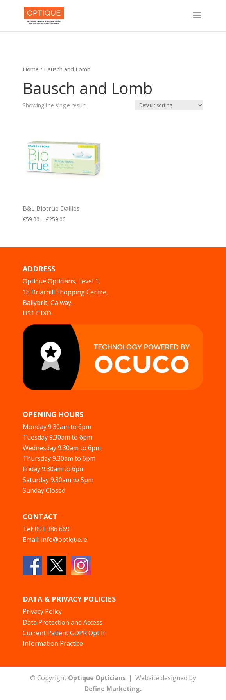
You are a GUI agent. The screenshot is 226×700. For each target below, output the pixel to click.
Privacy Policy (42, 611)
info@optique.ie (64, 539)
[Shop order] (169, 105)
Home (31, 69)
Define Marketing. (113, 688)
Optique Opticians (97, 677)
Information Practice (53, 643)
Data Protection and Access (62, 622)
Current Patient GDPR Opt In (65, 633)
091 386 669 (52, 529)
